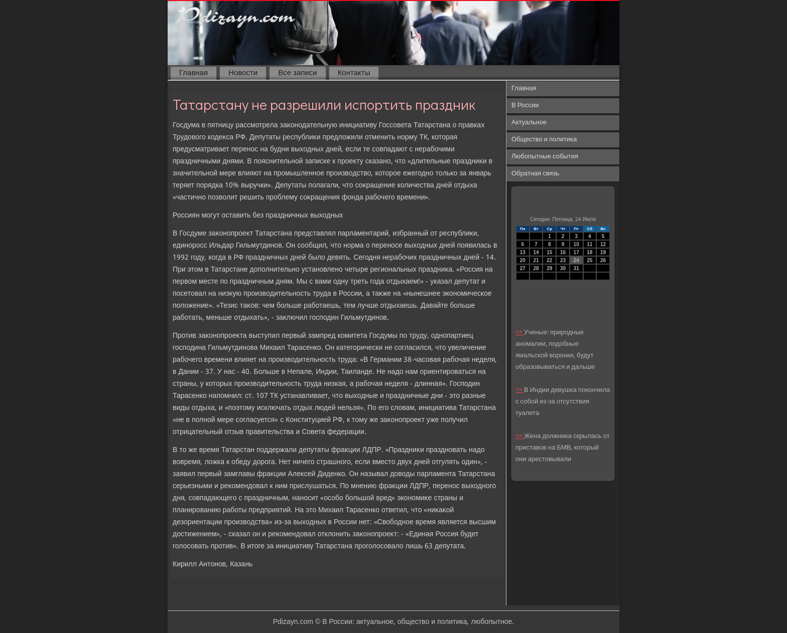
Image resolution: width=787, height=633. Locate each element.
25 (589, 260)
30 (563, 268)
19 (603, 252)
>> (519, 332)
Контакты (354, 73)
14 (536, 252)
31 (576, 268)
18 (589, 252)
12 (603, 244)
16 (563, 252)
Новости (242, 73)
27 (523, 268)
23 (563, 260)
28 (536, 268)
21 (536, 260)
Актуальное (529, 122)
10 (576, 244)
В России (525, 105)
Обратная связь (535, 173)
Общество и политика (544, 139)
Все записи (297, 73)
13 (523, 252)
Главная (193, 73)
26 (603, 260)
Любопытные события (544, 156)
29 (549, 268)
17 (576, 252)
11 (589, 244)
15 (549, 252)
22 (549, 260)
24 (576, 260)
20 (523, 260)
